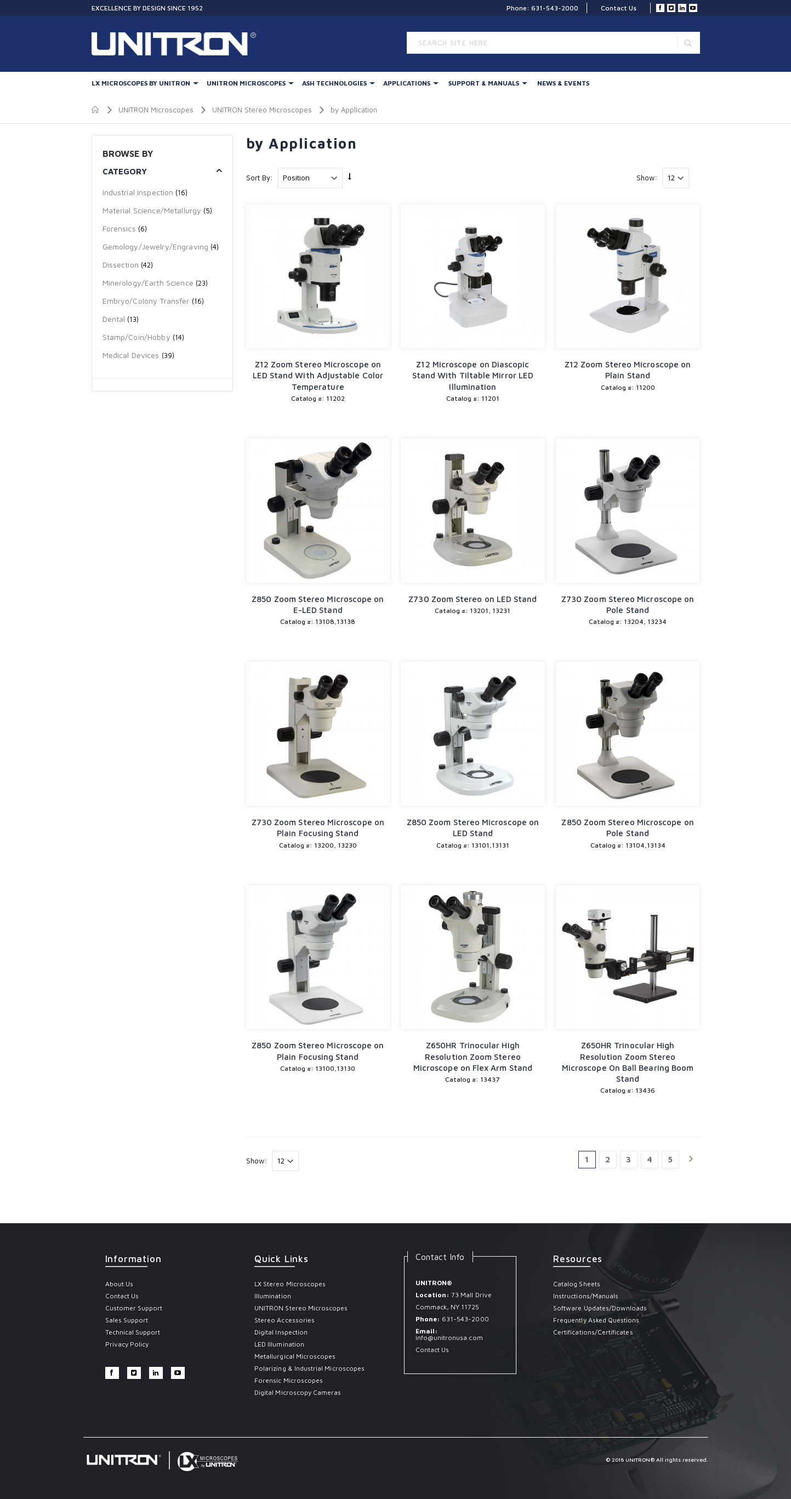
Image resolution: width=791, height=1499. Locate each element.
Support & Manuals (483, 83)
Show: (646, 177)
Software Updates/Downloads (600, 1308)
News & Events (563, 83)
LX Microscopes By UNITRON (141, 83)
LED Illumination (279, 1344)
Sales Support (127, 1320)
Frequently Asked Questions (596, 1320)
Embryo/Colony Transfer (147, 300)
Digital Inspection (281, 1332)
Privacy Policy (127, 1344)
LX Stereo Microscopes (290, 1284)
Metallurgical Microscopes (295, 1356)
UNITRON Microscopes (246, 83)
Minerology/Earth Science (148, 282)
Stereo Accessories (284, 1320)
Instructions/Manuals (585, 1296)
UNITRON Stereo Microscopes (262, 109)
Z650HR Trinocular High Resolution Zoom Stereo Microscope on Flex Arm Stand (472, 1056)
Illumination (272, 1296)
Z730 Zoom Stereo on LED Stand (472, 599)
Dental (114, 318)
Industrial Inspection (138, 192)
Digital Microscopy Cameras (298, 1392)
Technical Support (133, 1332)
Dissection (121, 264)
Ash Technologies (334, 83)
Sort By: (259, 177)
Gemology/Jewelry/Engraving (156, 246)
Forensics (119, 228)
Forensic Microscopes (288, 1380)
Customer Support (134, 1308)
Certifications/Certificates (593, 1332)
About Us (119, 1284)
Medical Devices (131, 355)
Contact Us (618, 8)
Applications (406, 83)
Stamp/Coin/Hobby (136, 337)
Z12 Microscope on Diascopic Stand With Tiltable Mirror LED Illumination (472, 375)
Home (96, 109)
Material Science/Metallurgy (152, 210)
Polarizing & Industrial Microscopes (309, 1368)
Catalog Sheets (576, 1284)
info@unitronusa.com (449, 1337)
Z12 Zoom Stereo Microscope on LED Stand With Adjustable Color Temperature (318, 375)
